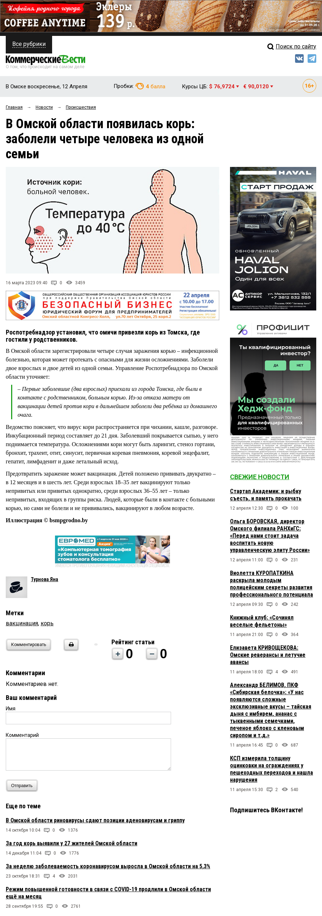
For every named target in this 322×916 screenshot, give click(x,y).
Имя (10, 708)
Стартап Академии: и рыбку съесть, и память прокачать (266, 495)
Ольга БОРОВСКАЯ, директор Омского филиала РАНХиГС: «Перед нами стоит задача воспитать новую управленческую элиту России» (270, 535)
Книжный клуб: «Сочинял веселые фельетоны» (262, 621)
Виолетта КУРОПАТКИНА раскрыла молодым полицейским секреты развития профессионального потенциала (271, 584)
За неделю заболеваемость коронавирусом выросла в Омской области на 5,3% (108, 866)
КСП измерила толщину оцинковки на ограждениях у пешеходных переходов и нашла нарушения (271, 769)
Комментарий (22, 735)
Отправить (23, 785)
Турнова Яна (44, 579)
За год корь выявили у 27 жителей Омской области (71, 843)
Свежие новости (259, 477)
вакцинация (22, 623)
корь (47, 623)
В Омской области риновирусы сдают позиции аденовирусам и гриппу (95, 820)
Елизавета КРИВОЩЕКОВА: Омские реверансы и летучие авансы (267, 654)
